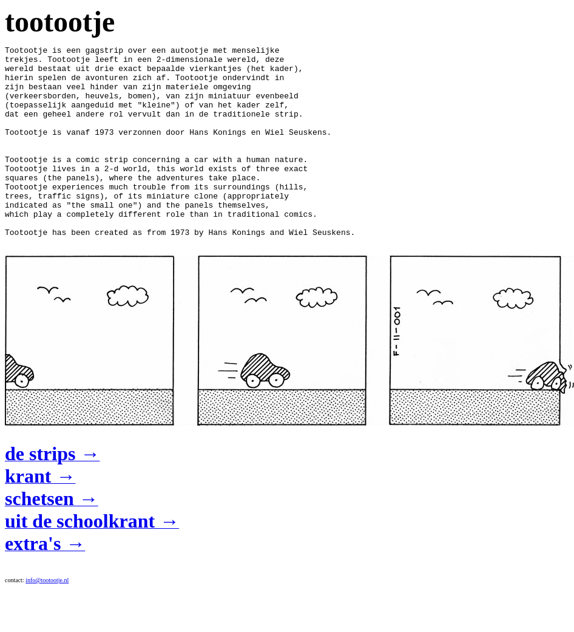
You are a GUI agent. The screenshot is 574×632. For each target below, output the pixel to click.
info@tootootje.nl (47, 623)
